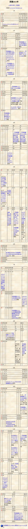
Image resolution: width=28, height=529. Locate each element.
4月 (14, 122)
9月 (14, 367)
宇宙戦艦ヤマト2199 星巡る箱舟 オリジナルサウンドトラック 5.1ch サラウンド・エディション (10, 56)
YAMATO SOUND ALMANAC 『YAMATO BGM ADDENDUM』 (10, 424)
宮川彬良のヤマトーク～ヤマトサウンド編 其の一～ (14, 439)
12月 (14, 492)
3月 (14, 79)
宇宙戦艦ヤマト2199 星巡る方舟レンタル (16, 298)
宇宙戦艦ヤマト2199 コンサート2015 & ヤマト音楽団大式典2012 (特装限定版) (18, 516)
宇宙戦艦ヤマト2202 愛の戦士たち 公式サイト (7, 116)
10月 (14, 386)
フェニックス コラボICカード (10, 24)
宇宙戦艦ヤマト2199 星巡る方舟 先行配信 (23, 43)
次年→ (14, 5)
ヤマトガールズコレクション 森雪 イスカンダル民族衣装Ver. (5, 482)
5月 (14, 167)
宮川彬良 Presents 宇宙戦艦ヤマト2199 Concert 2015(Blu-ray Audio (14, 254)
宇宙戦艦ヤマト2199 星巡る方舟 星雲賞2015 (24, 348)
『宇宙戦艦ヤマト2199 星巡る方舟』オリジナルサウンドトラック (10, 66)
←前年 (10, 5)
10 (18, 8)
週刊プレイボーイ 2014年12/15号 (7, 500)
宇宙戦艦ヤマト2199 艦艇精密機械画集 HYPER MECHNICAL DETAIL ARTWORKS (16, 314)
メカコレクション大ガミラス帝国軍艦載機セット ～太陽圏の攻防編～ (3, 282)
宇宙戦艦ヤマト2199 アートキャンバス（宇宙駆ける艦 (16, 99)
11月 (14, 429)
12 (21, 8)
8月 (14, 321)
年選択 (18, 5)
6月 (14, 244)
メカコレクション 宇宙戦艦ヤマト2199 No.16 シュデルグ (10, 157)
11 (20, 8)
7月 (14, 264)
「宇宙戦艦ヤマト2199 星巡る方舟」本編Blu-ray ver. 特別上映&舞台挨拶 (16, 137)
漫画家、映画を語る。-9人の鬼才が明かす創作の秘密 (9, 219)
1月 (14, 10)
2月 (14, 30)
